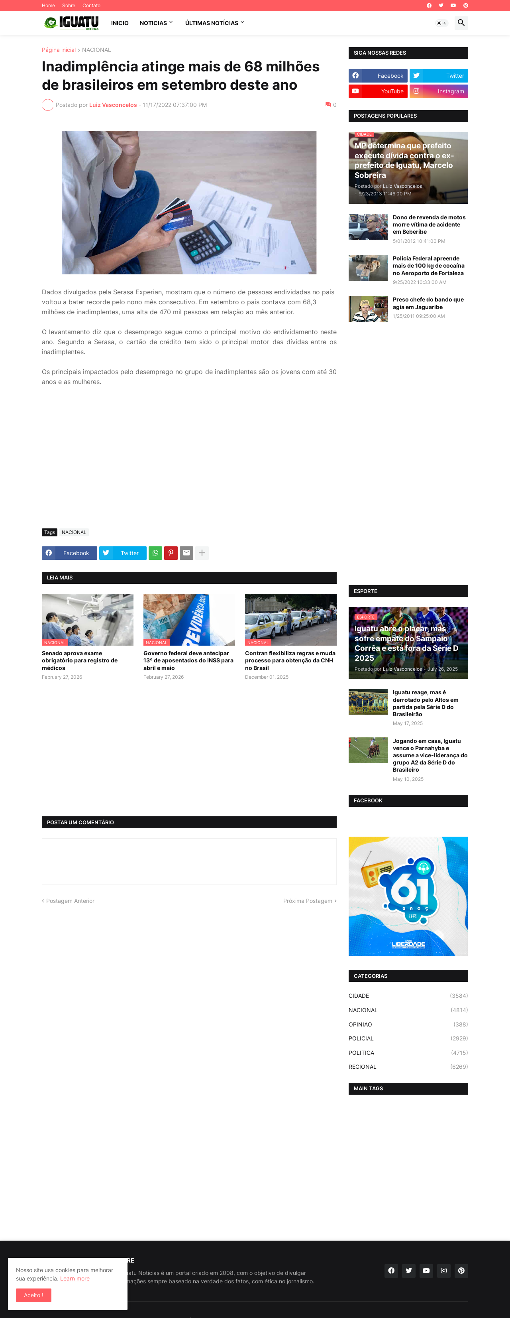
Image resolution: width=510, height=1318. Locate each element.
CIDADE (408, 996)
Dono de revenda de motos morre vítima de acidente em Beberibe (429, 224)
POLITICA (408, 1053)
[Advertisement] (189, 462)
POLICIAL (408, 1038)
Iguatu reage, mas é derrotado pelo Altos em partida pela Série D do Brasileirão (426, 703)
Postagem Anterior (70, 900)
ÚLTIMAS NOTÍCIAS (211, 23)
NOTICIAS (153, 23)
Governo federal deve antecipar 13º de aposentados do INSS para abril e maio (188, 660)
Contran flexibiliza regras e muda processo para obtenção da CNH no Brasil (290, 660)
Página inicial (59, 50)
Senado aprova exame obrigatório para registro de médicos (80, 660)
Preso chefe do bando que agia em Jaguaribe (428, 303)
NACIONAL (96, 50)
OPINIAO (408, 1024)
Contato (91, 5)
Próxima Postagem (307, 900)
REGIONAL (408, 1067)
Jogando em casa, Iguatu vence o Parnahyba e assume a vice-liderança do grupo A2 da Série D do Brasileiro (430, 755)
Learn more (75, 1278)
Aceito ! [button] (33, 1295)
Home (48, 5)
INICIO (120, 23)
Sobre (68, 5)
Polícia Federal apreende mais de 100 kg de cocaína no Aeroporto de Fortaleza (429, 265)
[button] (442, 23)
